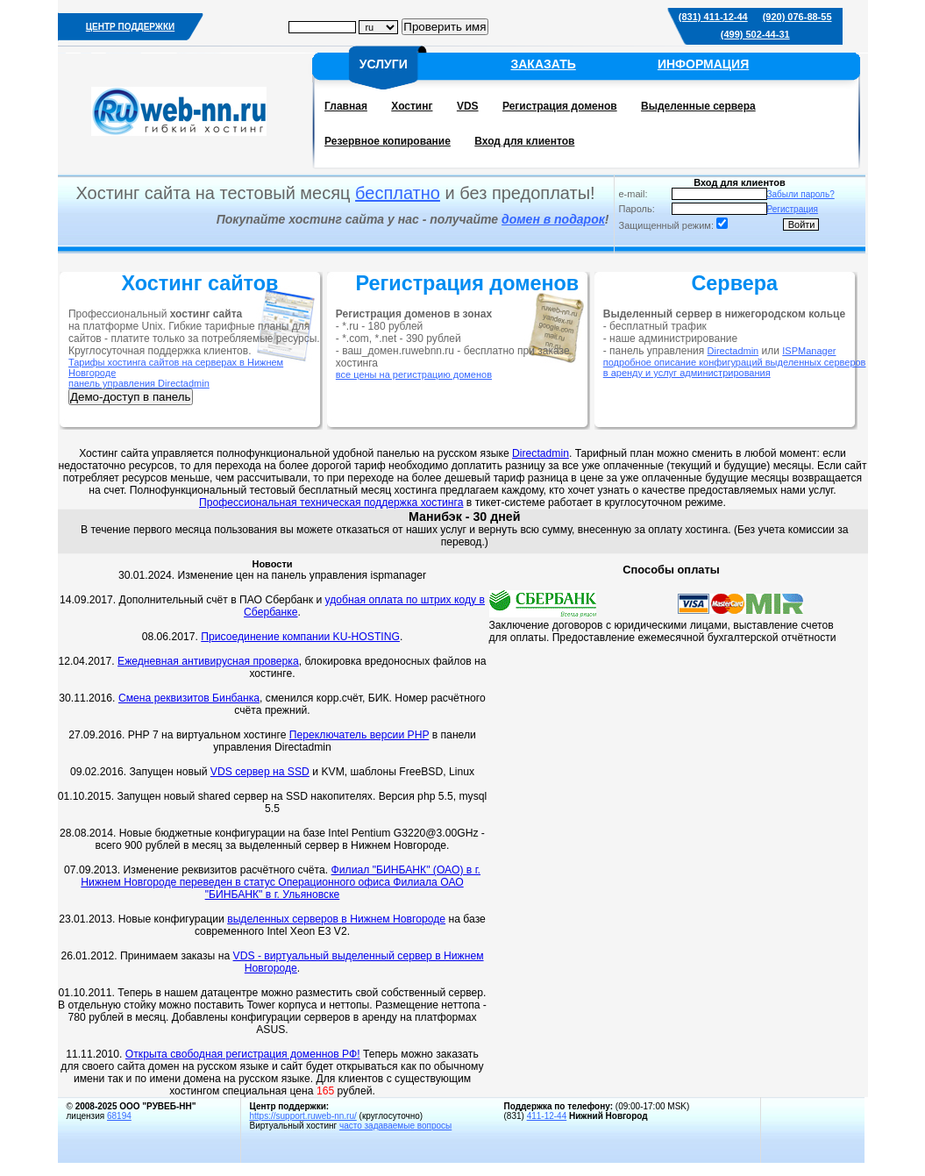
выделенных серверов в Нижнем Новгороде (336, 919)
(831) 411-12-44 (713, 16)
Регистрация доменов (559, 106)
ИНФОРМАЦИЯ (703, 64)
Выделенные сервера (698, 106)
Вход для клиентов (524, 141)
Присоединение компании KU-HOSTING (300, 637)
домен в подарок (553, 219)
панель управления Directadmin (139, 383)
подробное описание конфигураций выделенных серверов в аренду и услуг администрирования (734, 367)
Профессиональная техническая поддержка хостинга (331, 502)
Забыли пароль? (801, 194)
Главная (345, 106)
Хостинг (411, 106)
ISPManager (809, 351)
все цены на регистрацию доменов (414, 374)
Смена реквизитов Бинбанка (189, 698)
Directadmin (733, 351)
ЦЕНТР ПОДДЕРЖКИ (130, 27)
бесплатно (397, 193)
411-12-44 (547, 1116)
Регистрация (792, 209)
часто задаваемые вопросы (395, 1125)
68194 (119, 1116)
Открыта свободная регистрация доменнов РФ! (242, 1054)
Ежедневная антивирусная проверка (208, 661)
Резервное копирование (387, 141)
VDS (468, 106)
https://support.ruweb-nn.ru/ (303, 1116)
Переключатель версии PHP (359, 735)
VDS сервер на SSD (260, 772)
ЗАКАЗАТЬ (542, 64)
